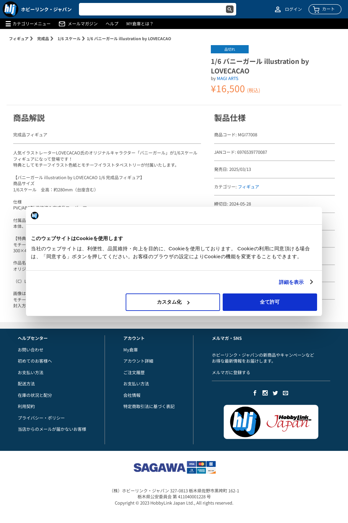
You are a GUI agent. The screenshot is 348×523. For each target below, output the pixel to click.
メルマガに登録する (231, 372)
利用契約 (26, 406)
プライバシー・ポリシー (41, 418)
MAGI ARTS (227, 78)
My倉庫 (130, 349)
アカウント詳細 (138, 361)
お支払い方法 (30, 372)
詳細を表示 (291, 282)
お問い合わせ (30, 349)
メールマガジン (83, 24)
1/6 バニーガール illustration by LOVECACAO (129, 38)
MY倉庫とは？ (140, 24)
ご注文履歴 (134, 372)
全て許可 (270, 302)
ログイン (293, 9)
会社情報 (131, 395)
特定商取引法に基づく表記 (149, 406)
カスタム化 (173, 302)
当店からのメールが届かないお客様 (52, 429)
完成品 (43, 38)
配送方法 (26, 383)
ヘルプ (112, 24)
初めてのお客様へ (35, 361)
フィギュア (19, 38)
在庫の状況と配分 (35, 395)
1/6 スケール (69, 38)
